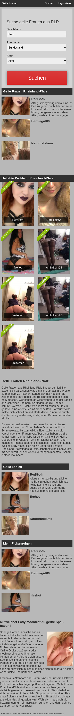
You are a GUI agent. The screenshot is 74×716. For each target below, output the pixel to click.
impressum (60, 713)
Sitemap (24, 713)
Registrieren (65, 3)
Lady (14, 445)
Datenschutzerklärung (40, 713)
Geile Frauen (10, 3)
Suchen (49, 3)
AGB (29, 713)
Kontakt (52, 713)
